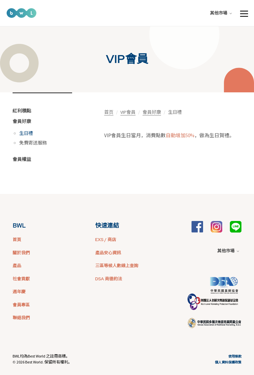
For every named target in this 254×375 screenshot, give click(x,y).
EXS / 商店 (105, 239)
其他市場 (221, 13)
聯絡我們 (21, 318)
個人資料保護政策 (228, 362)
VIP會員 (128, 112)
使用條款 (234, 356)
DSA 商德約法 (108, 279)
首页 (108, 112)
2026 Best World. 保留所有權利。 (44, 361)
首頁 (17, 239)
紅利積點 (22, 111)
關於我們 (21, 253)
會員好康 (22, 121)
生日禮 (26, 133)
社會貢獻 (21, 279)
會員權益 (22, 159)
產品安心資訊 (108, 253)
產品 (17, 265)
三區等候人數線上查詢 (116, 265)
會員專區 (21, 305)
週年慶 (19, 292)
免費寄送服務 (33, 143)
